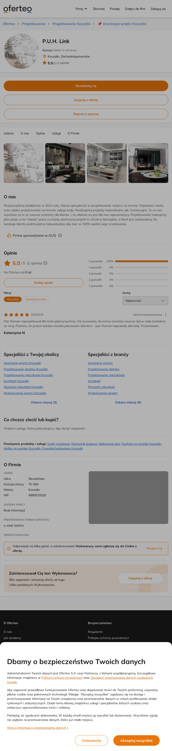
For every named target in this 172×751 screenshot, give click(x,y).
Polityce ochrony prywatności (62, 678)
